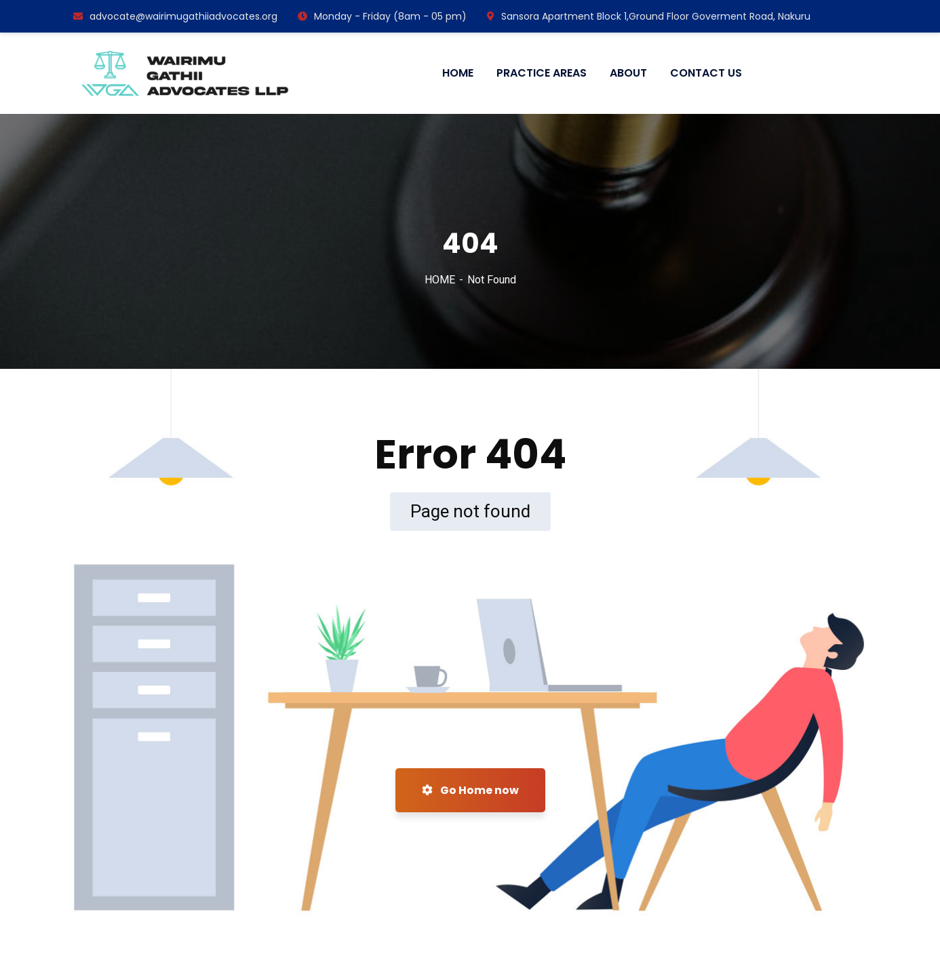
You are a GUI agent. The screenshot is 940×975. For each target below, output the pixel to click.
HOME (440, 279)
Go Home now (470, 790)
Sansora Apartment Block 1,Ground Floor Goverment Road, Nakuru (648, 16)
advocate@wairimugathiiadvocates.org (175, 16)
